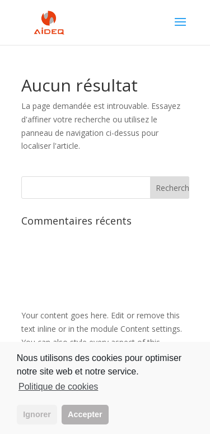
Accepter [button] (85, 414)
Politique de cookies (58, 386)
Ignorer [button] (37, 414)
